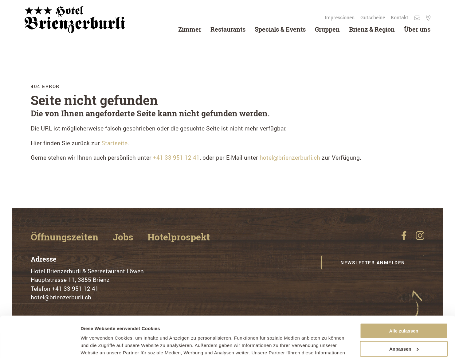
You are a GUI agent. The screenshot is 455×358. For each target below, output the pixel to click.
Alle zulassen (403, 292)
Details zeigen (96, 345)
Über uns (417, 29)
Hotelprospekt (178, 237)
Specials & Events (280, 29)
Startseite (114, 143)
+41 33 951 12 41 (176, 157)
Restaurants (227, 29)
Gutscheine (373, 17)
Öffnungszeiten (65, 237)
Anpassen (404, 310)
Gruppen (327, 29)
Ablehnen (403, 328)
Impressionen (340, 17)
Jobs (124, 237)
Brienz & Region (372, 29)
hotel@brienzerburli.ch (290, 157)
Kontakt (400, 17)
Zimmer (189, 29)
